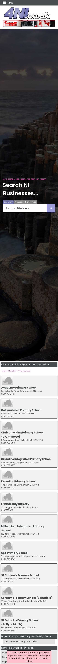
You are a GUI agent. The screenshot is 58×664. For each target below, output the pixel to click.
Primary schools (24, 371)
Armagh (6, 657)
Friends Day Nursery (15, 504)
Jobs (34, 202)
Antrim (5, 652)
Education (12, 371)
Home (3, 371)
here (33, 658)
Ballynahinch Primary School (21, 410)
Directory (8, 202)
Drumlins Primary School (18, 481)
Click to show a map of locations (21, 641)
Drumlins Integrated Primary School (26, 459)
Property (19, 202)
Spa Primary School (14, 553)
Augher (5, 661)
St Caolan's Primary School (20, 575)
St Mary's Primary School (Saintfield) (27, 598)
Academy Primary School (19, 387)
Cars (27, 202)
